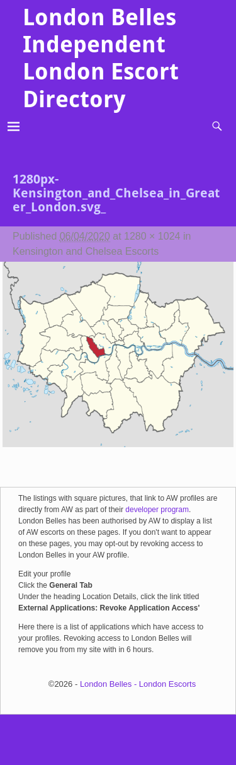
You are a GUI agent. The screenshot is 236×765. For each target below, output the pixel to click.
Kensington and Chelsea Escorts (86, 251)
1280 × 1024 (152, 236)
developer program (157, 509)
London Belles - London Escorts (138, 684)
